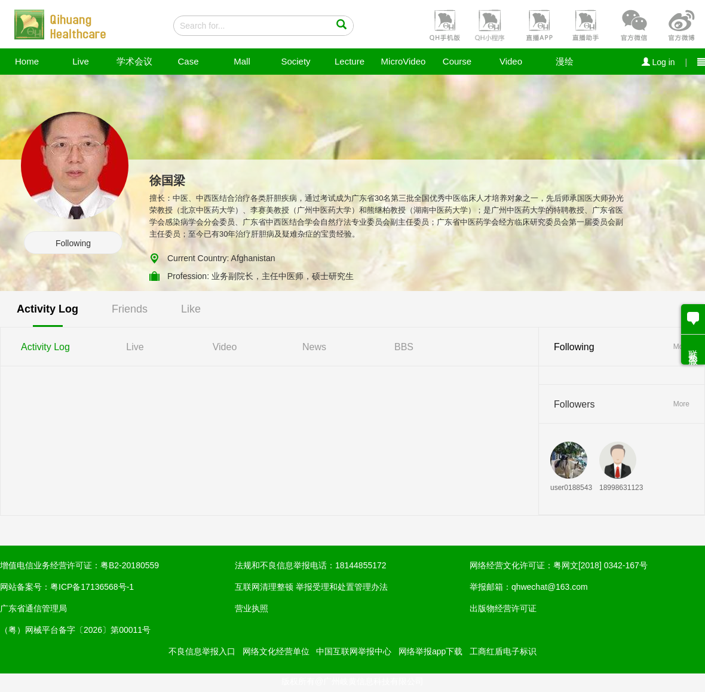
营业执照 (251, 608)
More (681, 404)
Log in (658, 62)
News (314, 347)
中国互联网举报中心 (353, 651)
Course (457, 61)
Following (73, 243)
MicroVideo (403, 61)
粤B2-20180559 (129, 565)
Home (27, 61)
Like (191, 309)
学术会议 (134, 61)
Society (295, 61)
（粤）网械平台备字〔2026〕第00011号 (75, 630)
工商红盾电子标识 (503, 651)
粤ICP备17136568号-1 (92, 587)
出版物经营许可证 (503, 608)
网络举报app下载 (430, 651)
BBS (403, 347)
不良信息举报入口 (201, 651)
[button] (443, 24)
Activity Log (47, 309)
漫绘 (565, 61)
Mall (242, 61)
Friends (130, 309)
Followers (574, 404)
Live (80, 61)
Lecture (349, 61)
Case (187, 61)
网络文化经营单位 (276, 651)
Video (510, 61)
